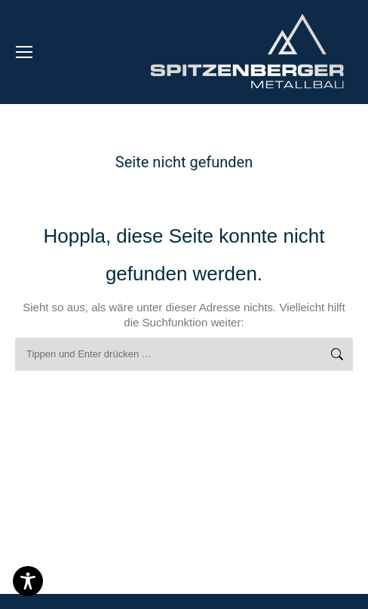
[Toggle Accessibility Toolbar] (27, 581)
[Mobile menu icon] (24, 52)
